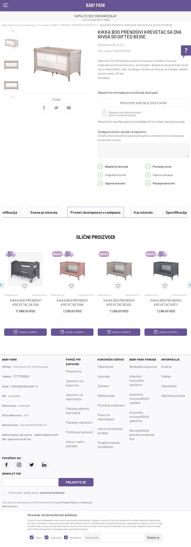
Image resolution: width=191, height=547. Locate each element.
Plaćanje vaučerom (79, 422)
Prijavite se (76, 482)
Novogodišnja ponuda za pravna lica (141, 434)
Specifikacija (114, 212)
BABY (55, 24)
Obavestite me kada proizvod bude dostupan (128, 92)
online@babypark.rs (24, 386)
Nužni (39, 537)
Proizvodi (44, 24)
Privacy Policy (69, 502)
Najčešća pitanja (173, 395)
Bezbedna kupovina (143, 367)
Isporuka (103, 376)
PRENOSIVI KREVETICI (84, 24)
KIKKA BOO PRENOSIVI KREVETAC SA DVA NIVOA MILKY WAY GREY (25, 304)
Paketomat (105, 367)
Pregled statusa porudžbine (108, 444)
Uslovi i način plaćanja (75, 444)
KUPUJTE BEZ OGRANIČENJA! (95, 16)
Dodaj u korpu (25, 332)
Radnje (166, 376)
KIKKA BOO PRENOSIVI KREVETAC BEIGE (119, 302)
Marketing (75, 537)
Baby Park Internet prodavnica (19, 24)
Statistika (56, 537)
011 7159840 (21, 376)
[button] (24, 285)
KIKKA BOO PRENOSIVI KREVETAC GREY (166, 302)
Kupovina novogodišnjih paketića (139, 416)
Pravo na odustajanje (105, 417)
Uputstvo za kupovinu (74, 383)
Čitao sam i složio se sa (37, 492)
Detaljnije (104, 77)
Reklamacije (106, 395)
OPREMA (65, 24)
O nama (166, 367)
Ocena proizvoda (151, 212)
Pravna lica (73, 371)
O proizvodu (81, 212)
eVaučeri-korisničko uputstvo (136, 380)
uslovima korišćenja (52, 492)
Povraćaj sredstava (111, 405)
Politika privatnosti (79, 432)
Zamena (103, 386)
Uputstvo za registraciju (74, 397)
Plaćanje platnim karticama (77, 410)
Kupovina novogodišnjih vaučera (139, 398)
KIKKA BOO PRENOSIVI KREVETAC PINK (72, 302)
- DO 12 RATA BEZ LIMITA (96, 20)
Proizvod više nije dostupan (143, 103)
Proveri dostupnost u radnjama (34, 212)
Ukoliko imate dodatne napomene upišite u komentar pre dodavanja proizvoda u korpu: (141, 138)
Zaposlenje (169, 386)
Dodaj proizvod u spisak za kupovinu (122, 132)
